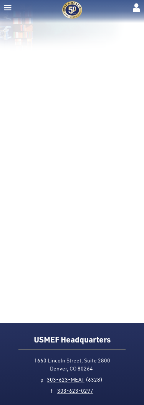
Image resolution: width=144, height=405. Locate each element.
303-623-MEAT (65, 379)
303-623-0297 (75, 390)
